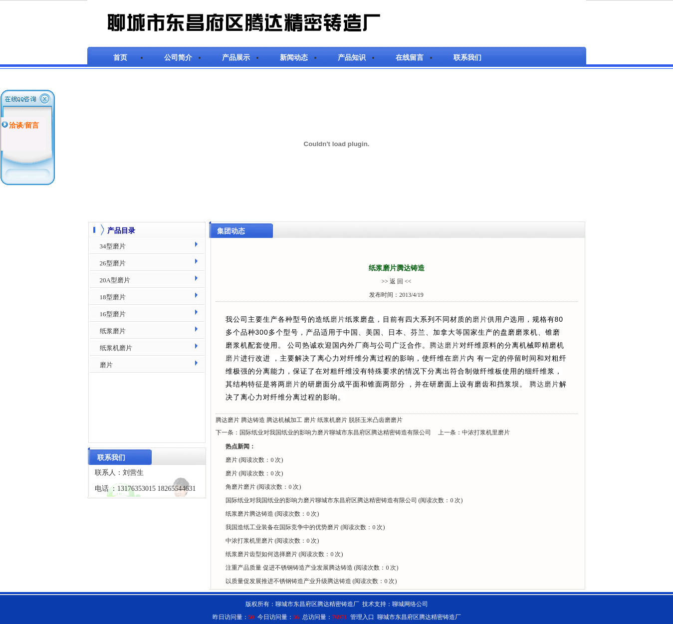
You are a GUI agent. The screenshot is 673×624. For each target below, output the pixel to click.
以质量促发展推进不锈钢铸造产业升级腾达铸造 (289, 581)
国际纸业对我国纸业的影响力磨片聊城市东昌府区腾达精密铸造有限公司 (335, 432)
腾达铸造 (253, 419)
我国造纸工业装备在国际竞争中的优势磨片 (283, 527)
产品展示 (236, 57)
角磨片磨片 (241, 486)
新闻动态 (294, 57)
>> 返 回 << (396, 281)
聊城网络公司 (410, 604)
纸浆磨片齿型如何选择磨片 (262, 554)
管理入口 (362, 617)
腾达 (437, 345)
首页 (120, 57)
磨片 (337, 319)
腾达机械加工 (284, 419)
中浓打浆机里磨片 (486, 432)
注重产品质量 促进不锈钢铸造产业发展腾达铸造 (289, 567)
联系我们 (467, 57)
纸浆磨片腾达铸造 (250, 513)
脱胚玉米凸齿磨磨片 (376, 419)
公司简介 (178, 57)
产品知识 (352, 57)
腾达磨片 (227, 419)
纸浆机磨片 (332, 419)
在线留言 (410, 57)
